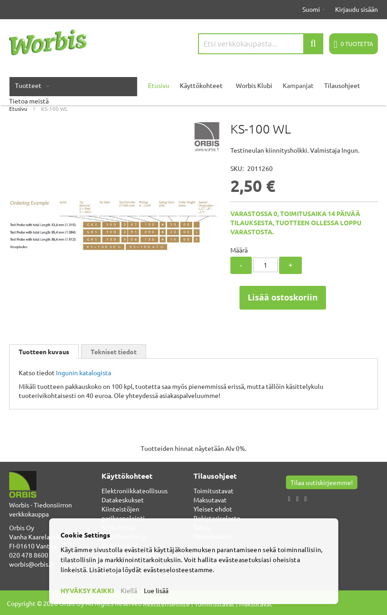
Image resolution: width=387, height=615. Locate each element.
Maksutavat (210, 500)
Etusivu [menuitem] (158, 85)
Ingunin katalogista (83, 372)
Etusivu (18, 108)
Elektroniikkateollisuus (135, 490)
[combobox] (260, 43)
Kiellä (129, 590)
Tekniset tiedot (114, 351)
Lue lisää (156, 590)
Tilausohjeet (342, 85)
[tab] (44, 351)
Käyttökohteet (201, 85)
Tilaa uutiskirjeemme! (321, 482)
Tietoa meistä (29, 101)
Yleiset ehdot (213, 509)
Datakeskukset (123, 500)
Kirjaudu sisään (356, 9)
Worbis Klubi (254, 85)
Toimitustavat (214, 490)
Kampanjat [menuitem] (298, 85)
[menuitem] (30, 85)
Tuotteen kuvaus (44, 351)
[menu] (193, 89)
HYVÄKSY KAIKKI (87, 590)
